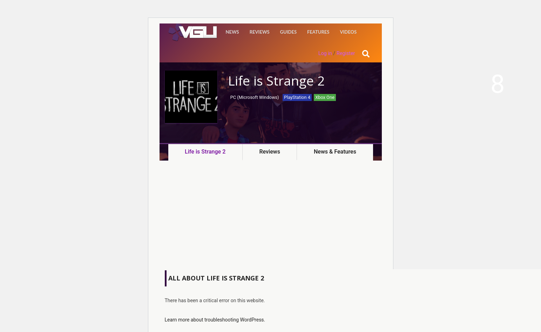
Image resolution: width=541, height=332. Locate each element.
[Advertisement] (271, 217)
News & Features (335, 151)
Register (346, 53)
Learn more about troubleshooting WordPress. (215, 320)
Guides (288, 32)
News (232, 32)
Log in (325, 53)
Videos (348, 32)
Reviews (260, 32)
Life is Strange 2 (205, 151)
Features (318, 32)
